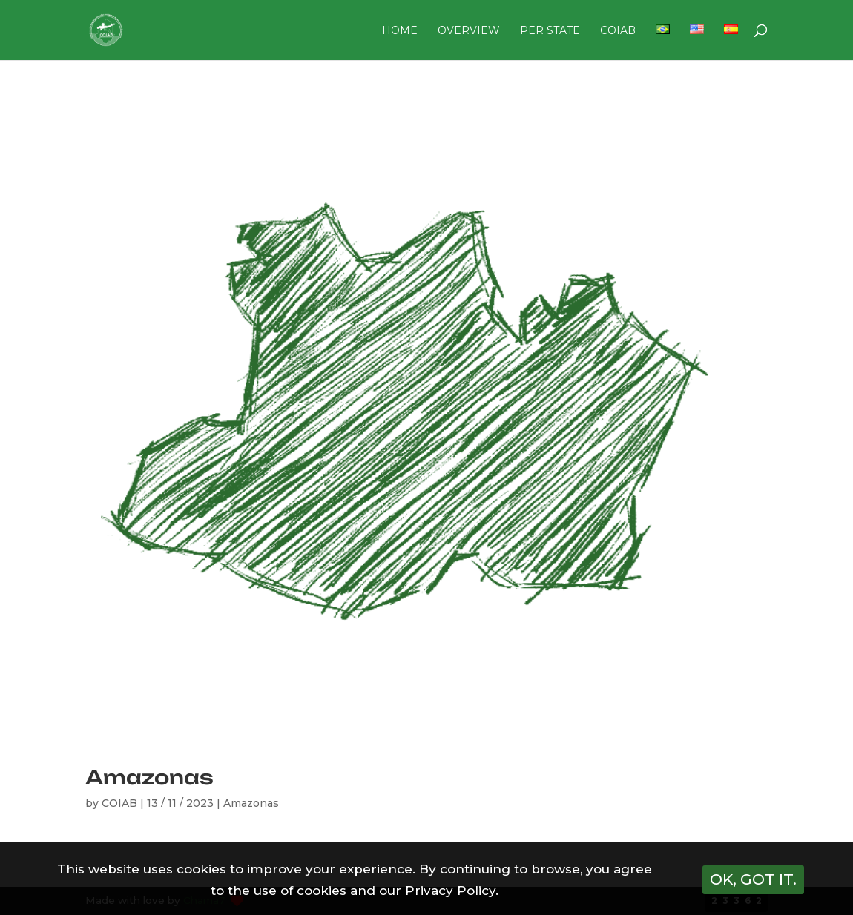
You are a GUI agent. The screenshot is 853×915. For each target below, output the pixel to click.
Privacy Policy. (451, 890)
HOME (400, 31)
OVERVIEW (469, 31)
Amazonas (149, 777)
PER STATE (550, 31)
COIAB (618, 31)
